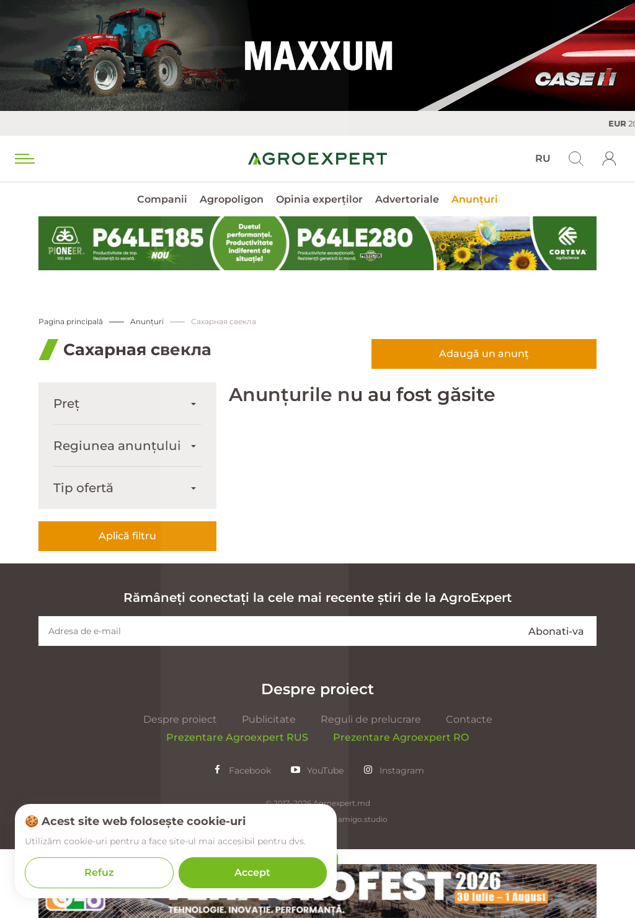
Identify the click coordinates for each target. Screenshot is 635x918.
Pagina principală (70, 321)
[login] (609, 158)
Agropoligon (232, 199)
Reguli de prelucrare (371, 788)
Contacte (469, 788)
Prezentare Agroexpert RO (401, 806)
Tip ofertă (83, 487)
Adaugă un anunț (484, 354)
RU (543, 158)
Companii (162, 199)
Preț (66, 403)
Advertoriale (407, 199)
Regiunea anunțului (117, 445)
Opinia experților (319, 199)
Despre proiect (180, 788)
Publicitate (269, 788)
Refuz (99, 872)
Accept (252, 872)
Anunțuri (474, 199)
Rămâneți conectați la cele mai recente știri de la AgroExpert (317, 666)
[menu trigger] (23, 158)
